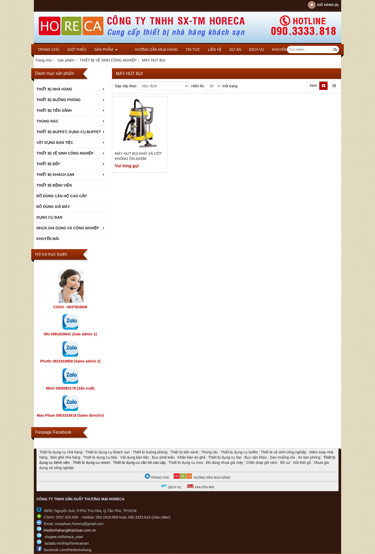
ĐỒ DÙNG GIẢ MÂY (53, 207)
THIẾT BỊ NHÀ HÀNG (70, 89)
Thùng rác (209, 452)
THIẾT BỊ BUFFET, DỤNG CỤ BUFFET (70, 132)
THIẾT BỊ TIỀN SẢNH (70, 110)
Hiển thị (197, 86)
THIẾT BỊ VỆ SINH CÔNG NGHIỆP (70, 153)
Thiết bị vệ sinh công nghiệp (283, 452)
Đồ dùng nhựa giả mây (224, 462)
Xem (313, 85)
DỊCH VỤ (247, 49)
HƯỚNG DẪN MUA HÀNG (202, 477)
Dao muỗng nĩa (282, 457)
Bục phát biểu (163, 457)
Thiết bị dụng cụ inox (185, 462)
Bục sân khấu (256, 457)
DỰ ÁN (226, 49)
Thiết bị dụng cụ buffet (239, 452)
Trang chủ (48, 49)
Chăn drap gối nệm (261, 462)
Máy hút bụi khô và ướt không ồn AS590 (138, 156)
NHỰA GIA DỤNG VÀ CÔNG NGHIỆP (70, 228)
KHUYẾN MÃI (274, 49)
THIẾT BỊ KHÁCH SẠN (70, 175)
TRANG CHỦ (157, 477)
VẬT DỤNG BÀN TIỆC (70, 142)
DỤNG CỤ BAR (49, 217)
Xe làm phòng (309, 457)
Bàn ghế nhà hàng (65, 457)
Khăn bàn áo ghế (191, 457)
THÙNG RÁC (70, 121)
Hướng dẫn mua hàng (147, 49)
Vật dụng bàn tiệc (134, 457)
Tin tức (183, 49)
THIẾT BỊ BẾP (70, 164)
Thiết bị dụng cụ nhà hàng (60, 452)
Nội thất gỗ (302, 462)
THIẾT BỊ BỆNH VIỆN (54, 185)
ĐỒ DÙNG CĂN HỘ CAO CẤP (61, 196)
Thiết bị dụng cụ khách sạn (107, 452)
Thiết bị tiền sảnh (184, 452)
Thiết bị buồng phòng (150, 452)
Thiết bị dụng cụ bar (224, 457)
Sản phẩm (106, 49)
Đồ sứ (285, 462)
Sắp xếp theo (125, 86)
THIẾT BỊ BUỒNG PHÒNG (70, 100)
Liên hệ (206, 49)
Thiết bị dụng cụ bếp (100, 457)
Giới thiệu (76, 49)
